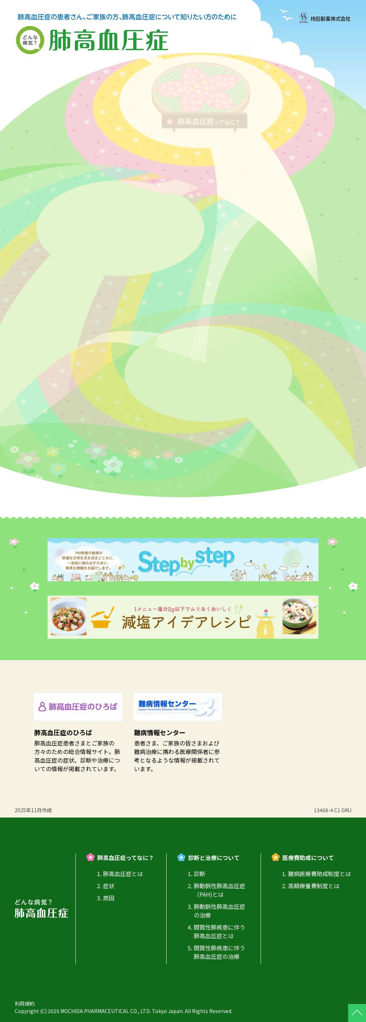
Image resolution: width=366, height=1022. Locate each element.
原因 (108, 898)
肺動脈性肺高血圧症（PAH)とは (219, 890)
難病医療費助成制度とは (319, 873)
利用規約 (25, 1003)
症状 (108, 885)
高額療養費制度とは (314, 885)
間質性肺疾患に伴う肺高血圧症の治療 (219, 952)
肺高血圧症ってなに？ (125, 857)
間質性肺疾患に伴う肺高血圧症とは (219, 931)
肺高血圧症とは (123, 873)
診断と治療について (213, 857)
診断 (199, 873)
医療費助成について (308, 857)
